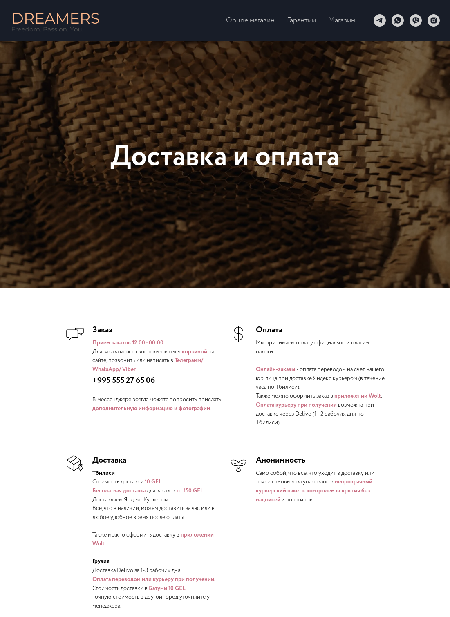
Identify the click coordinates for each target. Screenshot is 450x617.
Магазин (341, 20)
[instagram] (434, 20)
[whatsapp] (398, 20)
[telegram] (380, 20)
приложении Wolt (357, 396)
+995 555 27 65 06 (123, 381)
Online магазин (250, 20)
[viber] (416, 20)
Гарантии (301, 20)
